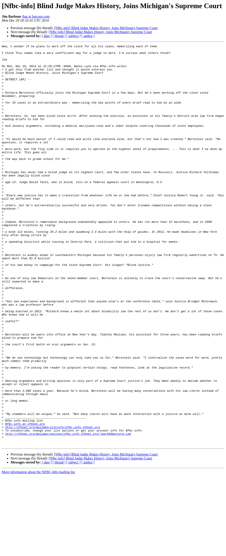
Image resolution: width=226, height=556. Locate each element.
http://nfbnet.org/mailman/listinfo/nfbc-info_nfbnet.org (52, 504)
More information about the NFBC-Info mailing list (38, 552)
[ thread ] (59, 36)
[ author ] (88, 36)
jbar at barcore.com (35, 16)
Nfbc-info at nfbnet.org (25, 500)
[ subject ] (73, 36)
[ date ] (47, 36)
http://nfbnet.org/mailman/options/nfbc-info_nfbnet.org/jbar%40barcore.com (68, 512)
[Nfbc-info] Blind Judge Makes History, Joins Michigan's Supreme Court (106, 28)
